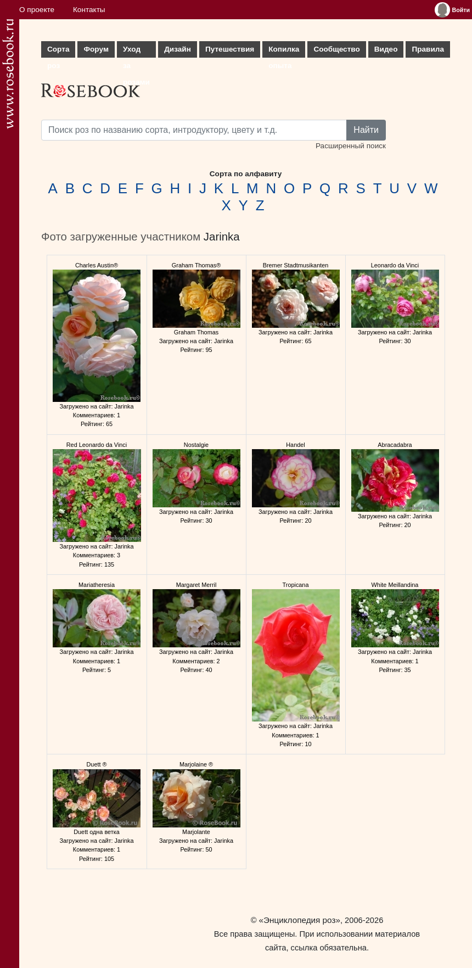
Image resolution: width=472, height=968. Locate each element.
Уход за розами (136, 51)
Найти (366, 130)
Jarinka (222, 237)
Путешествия (229, 49)
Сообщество (336, 49)
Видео (386, 49)
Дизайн (177, 49)
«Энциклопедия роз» (299, 920)
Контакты (89, 9)
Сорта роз (58, 51)
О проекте (36, 9)
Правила (428, 49)
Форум (95, 49)
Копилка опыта (283, 51)
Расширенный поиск (351, 146)
